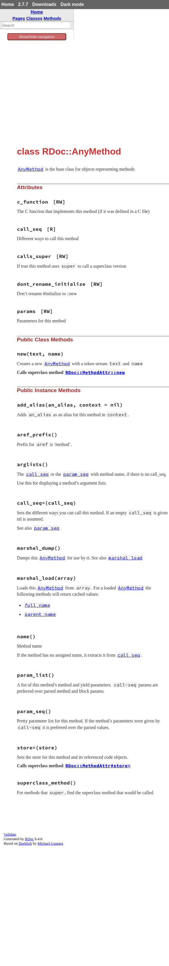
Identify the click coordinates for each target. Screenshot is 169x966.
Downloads (44, 4)
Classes (34, 18)
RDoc (29, 839)
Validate (10, 834)
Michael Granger (50, 843)
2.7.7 (23, 4)
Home (7, 4)
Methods (52, 18)
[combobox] (36, 25)
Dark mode (72, 4)
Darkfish (25, 843)
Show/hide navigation (37, 37)
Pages (18, 18)
